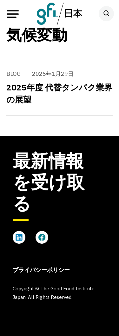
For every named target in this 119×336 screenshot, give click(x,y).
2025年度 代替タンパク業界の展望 (59, 93)
